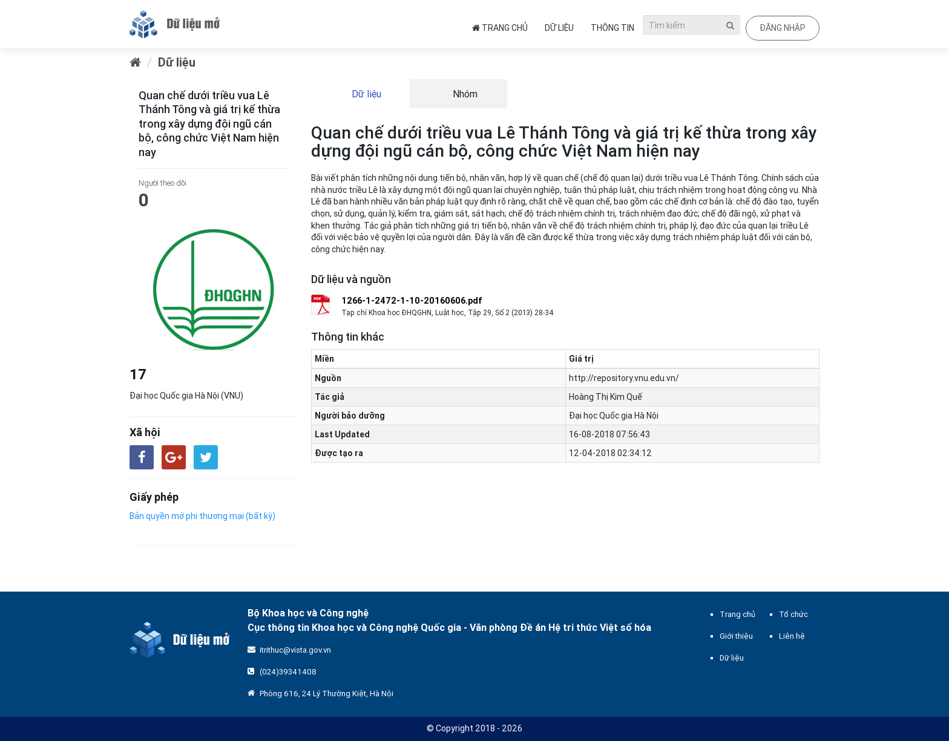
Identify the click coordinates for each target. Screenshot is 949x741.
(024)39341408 (288, 672)
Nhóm (464, 94)
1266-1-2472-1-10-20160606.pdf (411, 300)
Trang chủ (500, 27)
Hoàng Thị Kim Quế (605, 396)
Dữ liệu (559, 27)
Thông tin (612, 27)
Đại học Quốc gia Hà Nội (613, 415)
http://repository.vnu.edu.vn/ (624, 378)
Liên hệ (792, 636)
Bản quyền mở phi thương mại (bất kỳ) (202, 516)
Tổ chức (793, 614)
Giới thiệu (736, 636)
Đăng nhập (783, 27)
